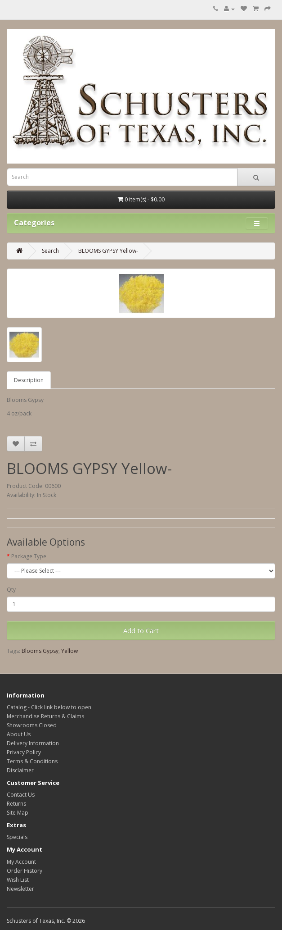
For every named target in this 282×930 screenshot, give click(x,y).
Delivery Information (33, 743)
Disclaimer (20, 770)
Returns (16, 803)
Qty (11, 589)
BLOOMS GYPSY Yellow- (108, 251)
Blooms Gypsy (40, 651)
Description (29, 380)
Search (50, 251)
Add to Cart (141, 630)
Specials (17, 837)
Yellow (69, 651)
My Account (21, 862)
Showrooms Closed (32, 725)
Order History (24, 871)
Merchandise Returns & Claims (45, 716)
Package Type (28, 556)
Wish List (18, 880)
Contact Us (21, 794)
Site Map (17, 812)
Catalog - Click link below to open (49, 707)
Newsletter (20, 889)
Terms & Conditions (32, 761)
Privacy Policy (24, 752)
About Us (19, 734)
